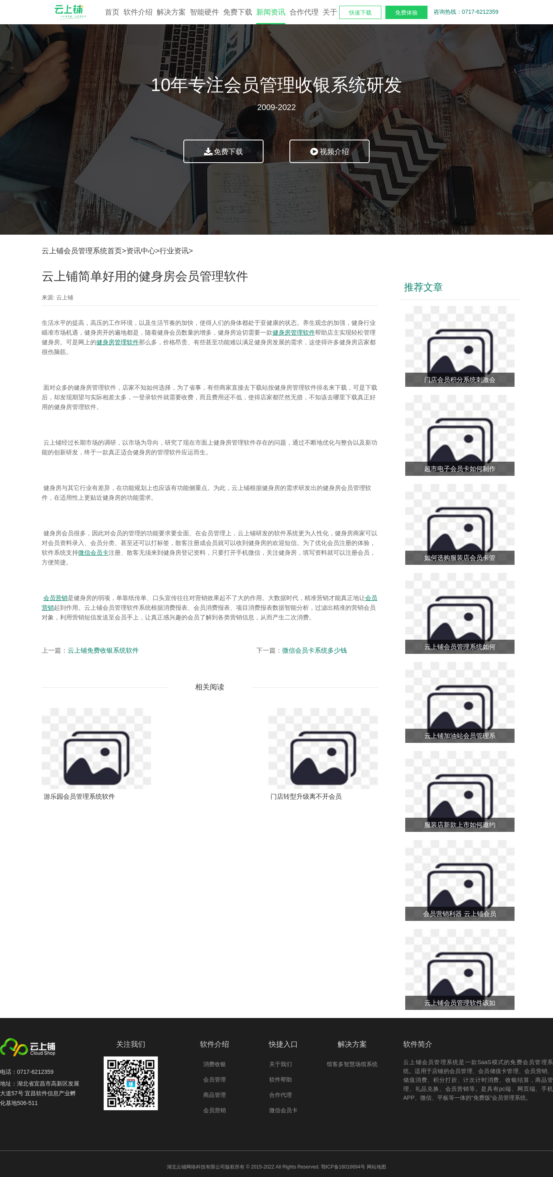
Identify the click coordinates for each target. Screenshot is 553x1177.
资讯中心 (140, 251)
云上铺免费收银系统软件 (103, 650)
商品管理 (214, 1095)
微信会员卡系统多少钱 (314, 650)
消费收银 (214, 1064)
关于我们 (280, 1064)
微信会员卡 (283, 1110)
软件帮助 (280, 1079)
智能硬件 (204, 12)
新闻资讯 (270, 12)
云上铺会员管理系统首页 (82, 251)
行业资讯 (174, 251)
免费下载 (237, 12)
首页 (112, 12)
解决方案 (171, 12)
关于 (330, 12)
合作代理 (304, 12)
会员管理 (214, 1079)
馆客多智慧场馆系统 (352, 1064)
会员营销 (214, 1110)
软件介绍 (138, 12)
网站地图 (376, 1167)
